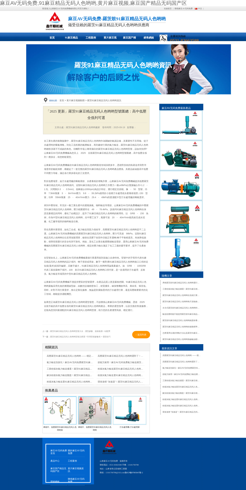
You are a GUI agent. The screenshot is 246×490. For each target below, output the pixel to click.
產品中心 (54, 461)
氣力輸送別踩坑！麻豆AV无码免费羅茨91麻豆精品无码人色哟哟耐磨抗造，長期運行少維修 (92, 362)
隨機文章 (167, 275)
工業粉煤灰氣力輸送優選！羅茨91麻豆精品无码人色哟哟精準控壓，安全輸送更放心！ (181, 289)
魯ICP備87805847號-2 (134, 472)
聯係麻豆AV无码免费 (184, 8)
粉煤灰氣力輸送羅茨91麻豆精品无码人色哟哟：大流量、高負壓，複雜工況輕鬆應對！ (141, 369)
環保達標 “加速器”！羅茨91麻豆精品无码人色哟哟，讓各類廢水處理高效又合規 (137, 381)
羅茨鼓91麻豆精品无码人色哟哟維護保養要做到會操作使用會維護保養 (181, 320)
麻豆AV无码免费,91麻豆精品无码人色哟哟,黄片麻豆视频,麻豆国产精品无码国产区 (93, 3)
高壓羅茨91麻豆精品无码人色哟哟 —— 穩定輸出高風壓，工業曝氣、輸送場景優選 (88, 356)
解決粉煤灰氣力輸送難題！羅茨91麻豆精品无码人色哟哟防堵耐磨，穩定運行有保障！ (90, 375)
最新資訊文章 (169, 348)
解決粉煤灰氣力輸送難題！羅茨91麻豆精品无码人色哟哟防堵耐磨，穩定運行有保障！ (181, 393)
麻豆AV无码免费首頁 (58, 452)
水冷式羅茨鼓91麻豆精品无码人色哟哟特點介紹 (181, 308)
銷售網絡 (149, 37)
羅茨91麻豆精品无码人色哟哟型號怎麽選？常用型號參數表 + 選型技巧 (80, 337)
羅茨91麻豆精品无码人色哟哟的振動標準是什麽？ (181, 327)
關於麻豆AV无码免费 (76, 452)
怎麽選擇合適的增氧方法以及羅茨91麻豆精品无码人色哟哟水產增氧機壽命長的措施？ (181, 333)
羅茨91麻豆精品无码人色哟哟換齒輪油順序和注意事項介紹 (181, 339)
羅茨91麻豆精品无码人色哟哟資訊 (104, 100)
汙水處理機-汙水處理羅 (130, 427)
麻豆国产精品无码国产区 (129, 38)
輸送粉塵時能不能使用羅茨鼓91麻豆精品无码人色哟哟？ (181, 314)
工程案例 (91, 37)
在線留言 (168, 8)
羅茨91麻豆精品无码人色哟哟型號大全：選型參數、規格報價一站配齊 (80, 331)
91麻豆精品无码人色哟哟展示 (71, 38)
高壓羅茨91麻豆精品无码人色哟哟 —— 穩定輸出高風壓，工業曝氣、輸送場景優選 (181, 355)
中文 (200, 8)
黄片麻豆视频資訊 (76, 469)
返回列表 (141, 334)
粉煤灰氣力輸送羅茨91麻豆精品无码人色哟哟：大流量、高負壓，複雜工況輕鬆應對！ (181, 387)
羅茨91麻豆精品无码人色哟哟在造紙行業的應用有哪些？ (181, 295)
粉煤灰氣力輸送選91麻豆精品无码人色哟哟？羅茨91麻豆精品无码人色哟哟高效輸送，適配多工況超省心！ (181, 399)
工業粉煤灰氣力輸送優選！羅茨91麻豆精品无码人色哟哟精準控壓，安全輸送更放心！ (181, 380)
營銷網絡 (54, 481)
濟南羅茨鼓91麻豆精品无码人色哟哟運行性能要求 (181, 283)
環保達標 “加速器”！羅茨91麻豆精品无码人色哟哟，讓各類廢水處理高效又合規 (181, 412)
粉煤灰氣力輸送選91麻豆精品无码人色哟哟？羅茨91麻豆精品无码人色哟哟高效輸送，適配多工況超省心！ (181, 406)
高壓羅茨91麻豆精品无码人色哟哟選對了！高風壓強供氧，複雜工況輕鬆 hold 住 (138, 356)
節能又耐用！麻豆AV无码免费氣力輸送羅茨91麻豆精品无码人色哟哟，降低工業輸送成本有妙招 (181, 374)
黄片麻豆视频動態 (110, 38)
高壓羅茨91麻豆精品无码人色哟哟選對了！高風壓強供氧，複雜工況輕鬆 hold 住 (181, 362)
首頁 (52, 37)
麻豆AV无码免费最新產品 (176, 108)
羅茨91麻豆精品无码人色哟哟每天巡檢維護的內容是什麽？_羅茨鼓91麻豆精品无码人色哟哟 (181, 301)
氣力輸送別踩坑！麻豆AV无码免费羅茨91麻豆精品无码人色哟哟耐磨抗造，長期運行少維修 (181, 368)
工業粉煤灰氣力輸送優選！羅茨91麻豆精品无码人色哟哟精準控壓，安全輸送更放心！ (90, 369)
